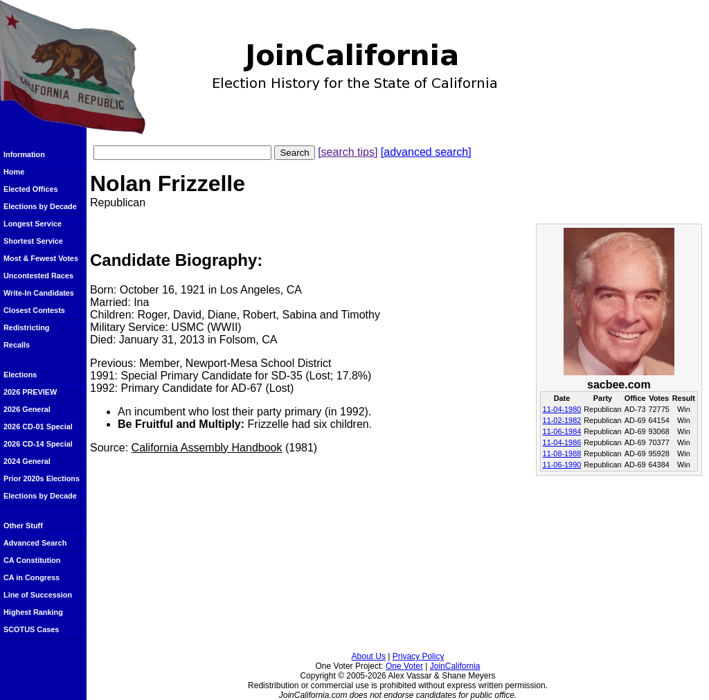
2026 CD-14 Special (38, 444)
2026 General (27, 409)
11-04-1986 (562, 442)
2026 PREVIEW (30, 392)
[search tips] (347, 152)
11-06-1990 (562, 464)
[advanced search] (426, 152)
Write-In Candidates (38, 293)
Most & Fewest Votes (40, 258)
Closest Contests (34, 310)
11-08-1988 (562, 453)
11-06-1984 (562, 431)
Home (13, 172)
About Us (369, 656)
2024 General (27, 461)
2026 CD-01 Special (38, 426)
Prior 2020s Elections (41, 478)
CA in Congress (31, 577)
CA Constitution (31, 560)
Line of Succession (37, 595)
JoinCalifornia (455, 666)
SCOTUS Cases (31, 629)
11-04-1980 (562, 409)
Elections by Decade (40, 206)
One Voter (404, 666)
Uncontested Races (38, 275)
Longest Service (32, 223)
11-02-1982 (562, 420)
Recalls (16, 345)
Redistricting (26, 327)
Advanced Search (34, 543)
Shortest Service (33, 241)
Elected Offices (30, 189)
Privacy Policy (419, 656)
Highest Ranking (33, 612)
